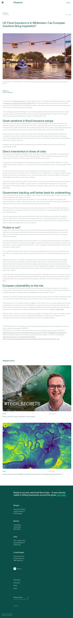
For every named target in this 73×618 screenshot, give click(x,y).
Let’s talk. (61, 495)
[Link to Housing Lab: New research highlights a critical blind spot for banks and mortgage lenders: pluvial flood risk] (37, 449)
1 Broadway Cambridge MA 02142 (17, 527)
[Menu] (68, 3)
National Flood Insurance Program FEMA (18, 103)
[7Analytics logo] (7, 3)
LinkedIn (15, 605)
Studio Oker (9, 614)
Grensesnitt (8, 615)
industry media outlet (57, 309)
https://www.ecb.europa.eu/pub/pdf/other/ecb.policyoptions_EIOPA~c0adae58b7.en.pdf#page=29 (35, 332)
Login (15, 588)
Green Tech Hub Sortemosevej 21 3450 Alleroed (18, 558)
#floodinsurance (18, 101)
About (15, 585)
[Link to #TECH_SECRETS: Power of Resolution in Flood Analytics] (37, 391)
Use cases (16, 582)
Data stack (16, 580)
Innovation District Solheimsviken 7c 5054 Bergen (19, 511)
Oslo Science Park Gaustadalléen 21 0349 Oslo (19, 543)
